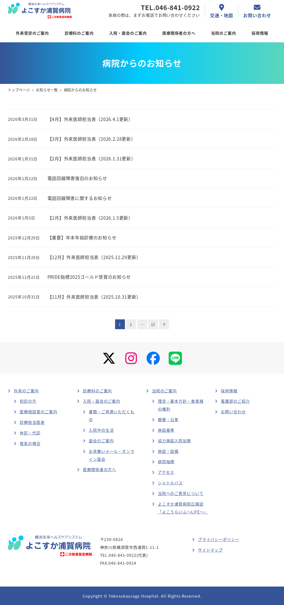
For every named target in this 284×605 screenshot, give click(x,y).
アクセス (166, 472)
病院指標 (166, 462)
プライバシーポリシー (218, 539)
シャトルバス (170, 483)
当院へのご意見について (181, 493)
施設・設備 (168, 451)
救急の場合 (30, 443)
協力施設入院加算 (174, 441)
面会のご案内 (101, 441)
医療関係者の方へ (99, 469)
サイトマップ (210, 550)
